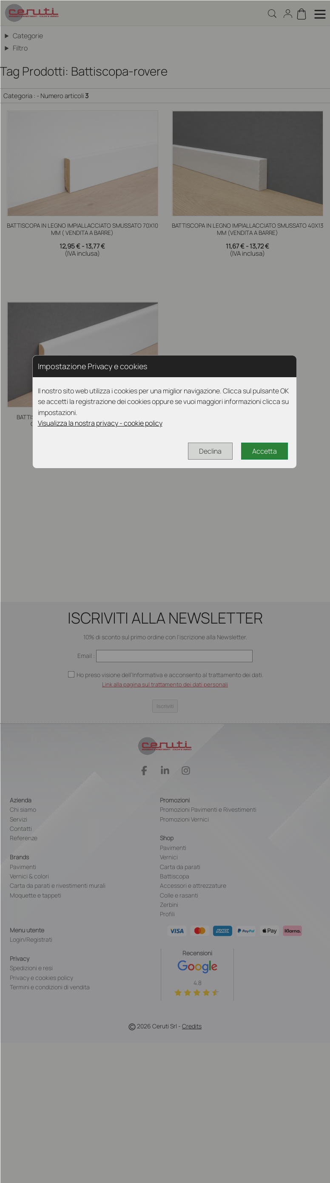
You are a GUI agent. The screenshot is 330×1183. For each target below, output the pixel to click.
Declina (210, 451)
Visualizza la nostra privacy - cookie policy (100, 423)
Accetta (264, 451)
